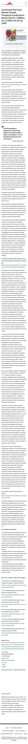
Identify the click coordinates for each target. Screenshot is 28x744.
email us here (5, 658)
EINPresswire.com (6, 62)
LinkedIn (3, 666)
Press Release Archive (16, 728)
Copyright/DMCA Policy (7, 733)
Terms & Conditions (20, 731)
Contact (25, 733)
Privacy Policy (18, 733)
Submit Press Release (8, 731)
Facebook (4, 662)
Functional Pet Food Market (12, 66)
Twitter (3, 664)
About (7, 728)
